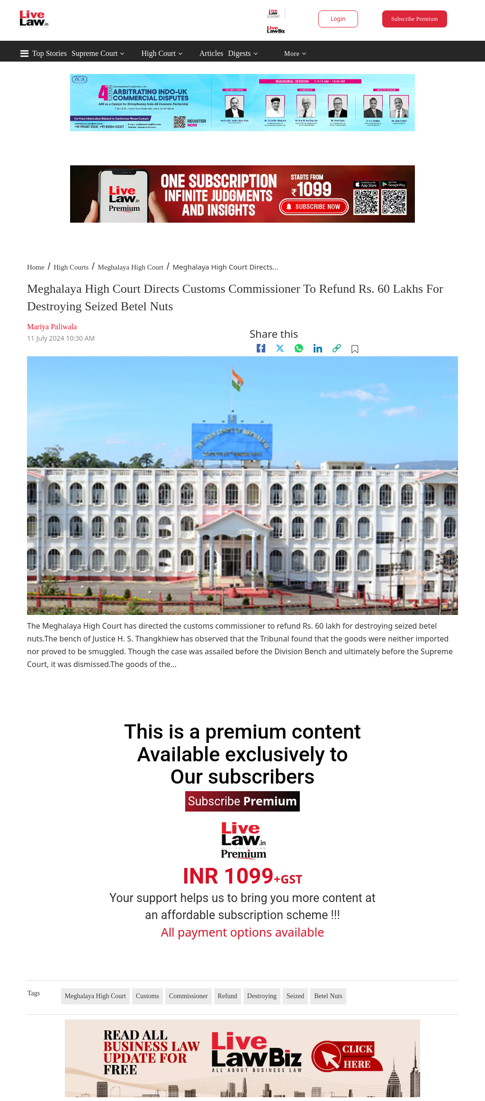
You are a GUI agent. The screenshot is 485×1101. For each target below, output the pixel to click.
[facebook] (261, 348)
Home (36, 267)
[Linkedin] (318, 348)
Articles (211, 53)
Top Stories (49, 53)
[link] (336, 348)
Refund (227, 996)
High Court (158, 53)
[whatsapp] (299, 348)
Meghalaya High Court (130, 267)
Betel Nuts (328, 996)
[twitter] (280, 348)
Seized (295, 996)
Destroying (262, 996)
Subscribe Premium (414, 19)
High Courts (71, 267)
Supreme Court (94, 53)
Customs (147, 996)
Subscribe (242, 801)
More (295, 53)
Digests (239, 53)
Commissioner (188, 996)
